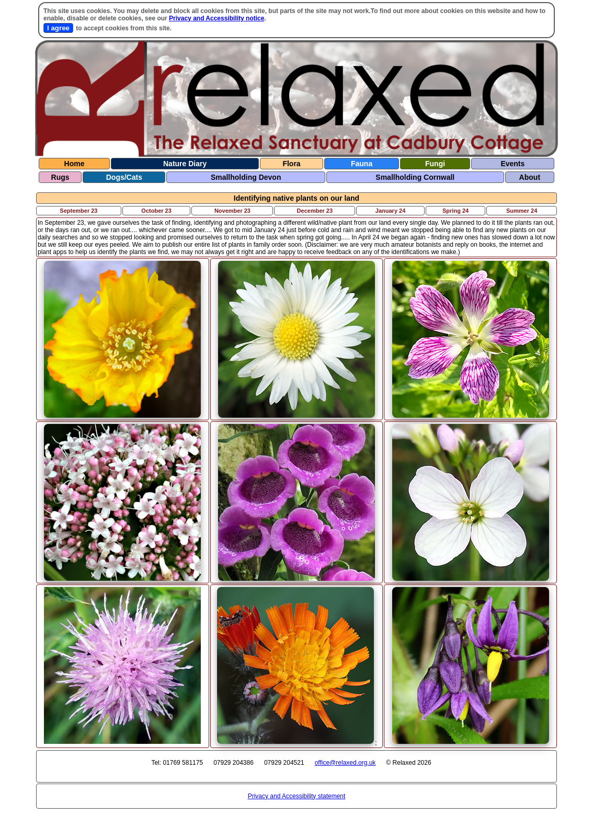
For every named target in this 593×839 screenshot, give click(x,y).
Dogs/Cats (124, 177)
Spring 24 (455, 211)
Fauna (361, 163)
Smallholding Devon (246, 177)
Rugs (60, 177)
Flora (291, 163)
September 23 (78, 211)
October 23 (156, 211)
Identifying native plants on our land (296, 198)
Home (74, 163)
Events (512, 163)
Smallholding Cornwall (414, 177)
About (529, 177)
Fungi (435, 163)
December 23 (315, 211)
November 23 (232, 211)
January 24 (390, 211)
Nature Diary (185, 163)
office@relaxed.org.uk (345, 762)
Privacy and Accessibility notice (216, 18)
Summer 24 (521, 211)
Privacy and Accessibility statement (297, 796)
